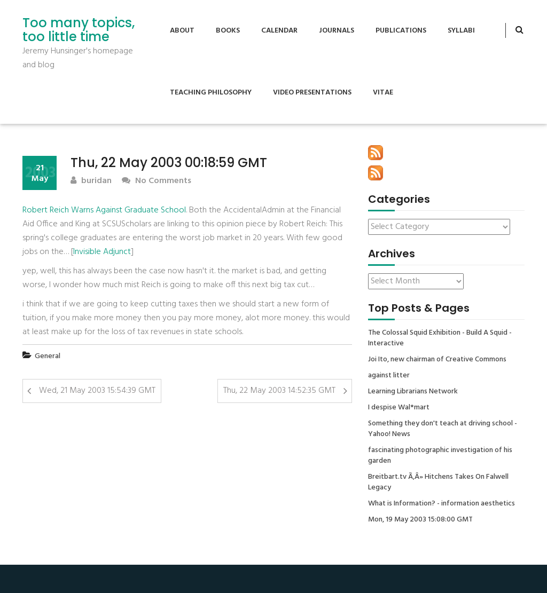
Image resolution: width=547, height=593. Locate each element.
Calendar (279, 31)
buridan (91, 181)
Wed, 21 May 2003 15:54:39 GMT (97, 391)
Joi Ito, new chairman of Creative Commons (437, 359)
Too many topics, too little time (78, 30)
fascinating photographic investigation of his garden (440, 456)
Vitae (383, 92)
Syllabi (461, 31)
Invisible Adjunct (102, 252)
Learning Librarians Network (413, 391)
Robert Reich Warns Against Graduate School (104, 210)
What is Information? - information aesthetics (441, 504)
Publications (401, 31)
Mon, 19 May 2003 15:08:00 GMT (420, 520)
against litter (389, 375)
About (182, 31)
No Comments (156, 181)
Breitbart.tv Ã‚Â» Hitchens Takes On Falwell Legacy (438, 482)
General (47, 356)
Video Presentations (312, 92)
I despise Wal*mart (398, 407)
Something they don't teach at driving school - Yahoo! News (442, 429)
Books (228, 31)
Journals (336, 31)
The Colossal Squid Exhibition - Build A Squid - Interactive (440, 338)
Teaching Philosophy (211, 92)
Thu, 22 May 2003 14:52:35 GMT (279, 391)
